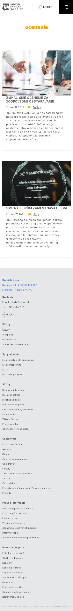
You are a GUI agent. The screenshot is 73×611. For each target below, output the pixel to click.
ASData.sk (67, 607)
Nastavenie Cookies (13, 596)
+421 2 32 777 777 (23, 290)
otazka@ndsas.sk (20, 302)
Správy (37, 107)
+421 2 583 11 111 (15, 307)
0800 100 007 (29, 285)
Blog (36, 214)
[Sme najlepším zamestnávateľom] (36, 183)
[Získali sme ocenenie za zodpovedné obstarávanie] (36, 73)
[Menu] (66, 7)
